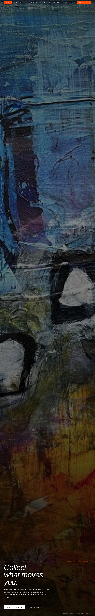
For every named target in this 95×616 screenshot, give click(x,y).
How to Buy (56, 2)
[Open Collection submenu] (27, 3)
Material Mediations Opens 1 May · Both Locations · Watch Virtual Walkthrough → (58, 561)
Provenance (34, 2)
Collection (23, 2)
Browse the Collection (14, 607)
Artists (14, 2)
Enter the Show (34, 607)
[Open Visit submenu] (68, 3)
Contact (73, 2)
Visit (65, 2)
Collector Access (83, 2)
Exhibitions (46, 2)
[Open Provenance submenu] (39, 3)
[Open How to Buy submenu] (60, 3)
